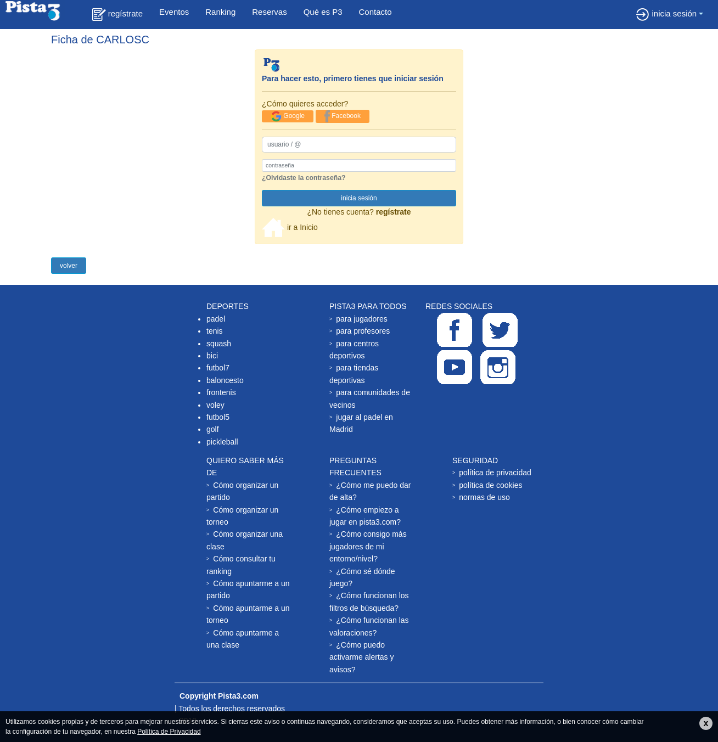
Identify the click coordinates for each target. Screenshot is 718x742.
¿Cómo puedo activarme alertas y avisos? (361, 657)
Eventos (174, 11)
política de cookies (490, 485)
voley (215, 405)
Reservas (269, 11)
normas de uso (484, 497)
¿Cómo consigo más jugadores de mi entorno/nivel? (368, 546)
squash (218, 343)
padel (215, 318)
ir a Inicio (290, 227)
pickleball (222, 441)
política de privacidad (495, 472)
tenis (214, 331)
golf (212, 429)
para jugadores (361, 318)
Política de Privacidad (168, 731)
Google (288, 116)
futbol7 (217, 367)
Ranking (220, 11)
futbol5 (217, 417)
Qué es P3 (323, 11)
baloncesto (225, 380)
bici (212, 355)
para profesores (363, 331)
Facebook (342, 116)
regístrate (117, 14)
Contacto (375, 11)
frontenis (221, 392)
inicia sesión (666, 14)
